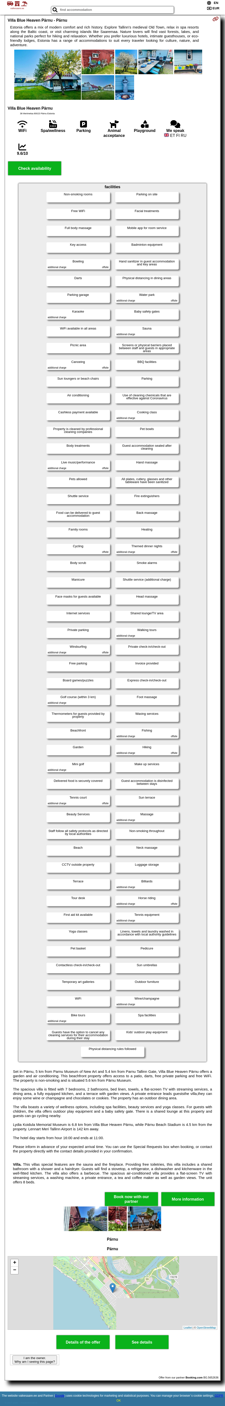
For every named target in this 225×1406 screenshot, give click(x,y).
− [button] (14, 1270)
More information (188, 1199)
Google (60, 1395)
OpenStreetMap (206, 1327)
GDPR (219, 1395)
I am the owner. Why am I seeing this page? (34, 1359)
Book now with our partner (131, 1199)
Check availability (34, 168)
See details (142, 1342)
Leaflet (188, 1327)
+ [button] (14, 1263)
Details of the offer (83, 1342)
